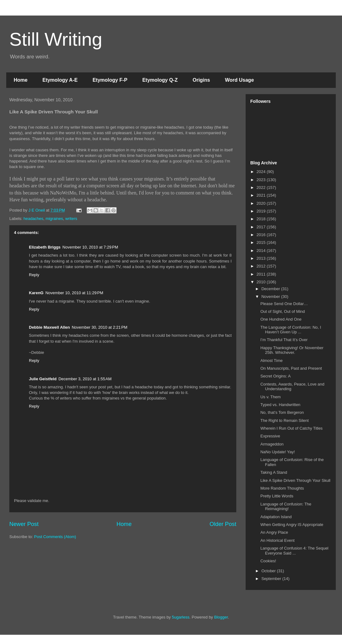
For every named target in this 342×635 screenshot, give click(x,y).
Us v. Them (270, 397)
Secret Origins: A (275, 376)
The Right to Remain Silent (284, 420)
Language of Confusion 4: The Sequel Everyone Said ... (294, 550)
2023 (261, 179)
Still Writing (55, 39)
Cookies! (268, 561)
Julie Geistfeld (43, 379)
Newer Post (24, 524)
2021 (261, 195)
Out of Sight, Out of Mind (282, 311)
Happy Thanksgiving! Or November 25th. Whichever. (291, 350)
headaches (34, 218)
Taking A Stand (273, 472)
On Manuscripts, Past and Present (291, 368)
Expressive (270, 436)
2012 (261, 266)
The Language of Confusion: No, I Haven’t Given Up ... (290, 330)
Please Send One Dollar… (283, 303)
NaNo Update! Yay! (277, 452)
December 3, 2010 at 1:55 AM (85, 379)
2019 (261, 211)
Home (20, 80)
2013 (261, 258)
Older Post (223, 524)
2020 (261, 203)
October (269, 571)
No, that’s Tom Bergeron (282, 412)
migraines (54, 218)
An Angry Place (274, 532)
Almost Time (271, 360)
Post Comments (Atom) (55, 536)
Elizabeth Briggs (45, 247)
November (271, 296)
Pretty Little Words (276, 496)
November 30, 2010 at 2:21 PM (99, 327)
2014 (261, 250)
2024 (261, 171)
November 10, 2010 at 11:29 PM (74, 292)
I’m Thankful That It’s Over (283, 339)
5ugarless (180, 617)
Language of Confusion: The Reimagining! (285, 506)
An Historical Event (277, 540)
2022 (261, 187)
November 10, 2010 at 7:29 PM (90, 247)
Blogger (221, 617)
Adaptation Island (275, 516)
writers (71, 218)
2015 (261, 242)
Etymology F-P (110, 80)
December (271, 288)
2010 (261, 282)
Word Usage (239, 80)
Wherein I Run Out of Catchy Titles (291, 428)
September (271, 578)
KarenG (36, 292)
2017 (261, 227)
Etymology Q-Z (160, 80)
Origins (201, 80)
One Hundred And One (280, 319)
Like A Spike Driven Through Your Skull (295, 480)
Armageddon (271, 444)
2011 (261, 274)
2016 (261, 234)
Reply (34, 274)
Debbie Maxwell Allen (49, 327)
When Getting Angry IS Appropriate (291, 524)
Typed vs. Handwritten (280, 404)
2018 (261, 219)
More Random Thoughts (282, 488)
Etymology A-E (59, 80)
